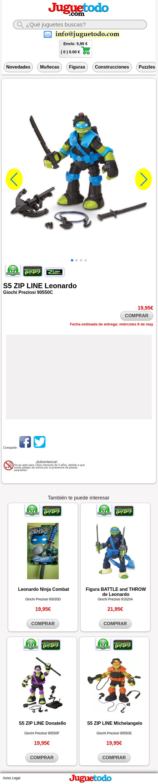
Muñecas (49, 67)
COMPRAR (136, 315)
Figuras (77, 67)
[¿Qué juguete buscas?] (80, 24)
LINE (35, 286)
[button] (72, 260)
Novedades (18, 67)
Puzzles (147, 67)
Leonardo (61, 286)
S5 (7, 286)
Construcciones (112, 67)
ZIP (19, 286)
